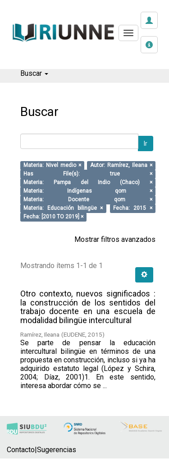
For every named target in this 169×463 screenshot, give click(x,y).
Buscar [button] (34, 73)
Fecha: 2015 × (132, 208)
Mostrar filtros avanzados (114, 239)
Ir (145, 143)
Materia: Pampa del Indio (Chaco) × (87, 183)
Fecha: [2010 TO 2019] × (53, 217)
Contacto (21, 449)
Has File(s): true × (87, 174)
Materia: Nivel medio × (52, 165)
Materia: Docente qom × (87, 200)
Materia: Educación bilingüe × (63, 208)
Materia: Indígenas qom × (87, 191)
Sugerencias (56, 449)
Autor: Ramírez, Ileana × (121, 165)
